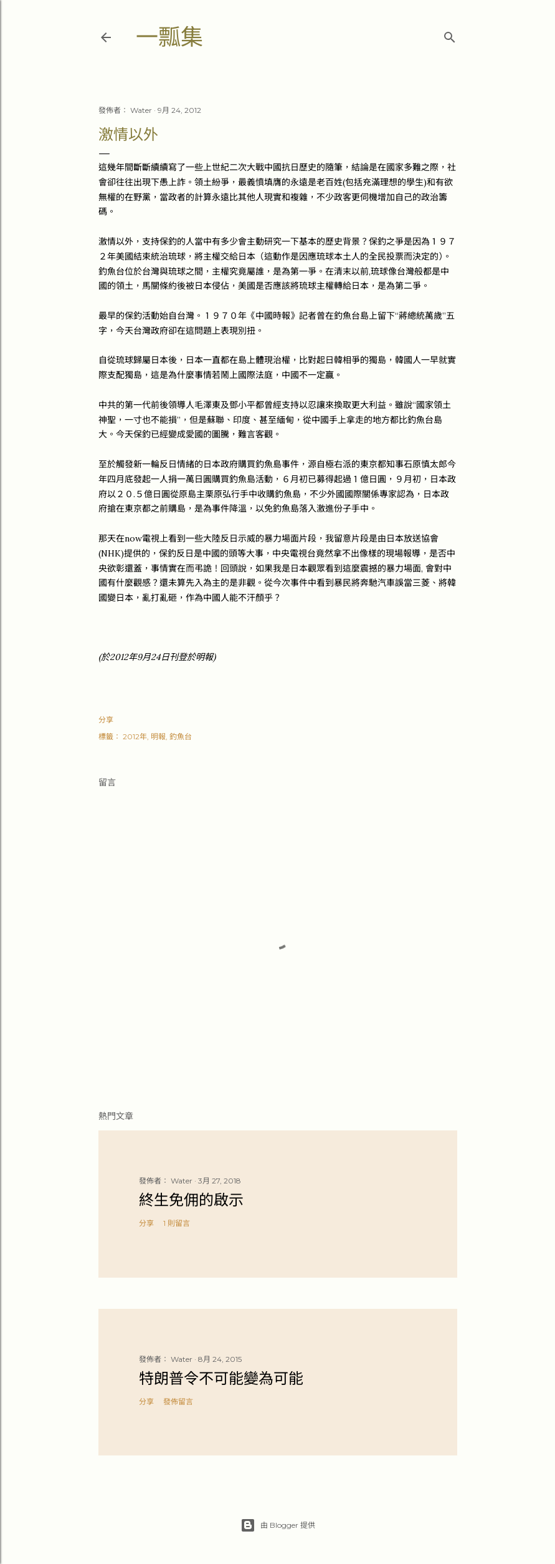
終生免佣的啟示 (191, 1200)
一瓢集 (169, 37)
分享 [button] (105, 719)
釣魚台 (180, 736)
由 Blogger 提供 (277, 1525)
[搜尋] (449, 34)
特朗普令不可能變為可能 (221, 1378)
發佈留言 (178, 1401)
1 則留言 (176, 1223)
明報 (158, 736)
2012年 (135, 736)
